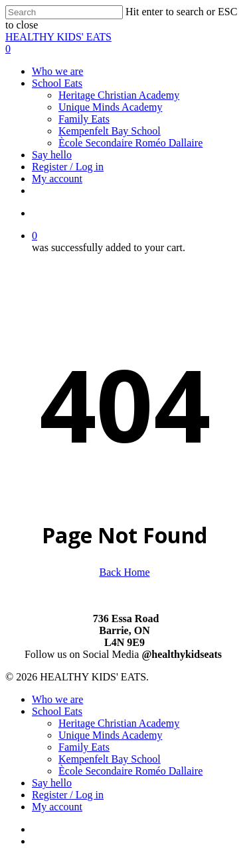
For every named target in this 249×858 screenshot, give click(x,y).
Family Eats (84, 747)
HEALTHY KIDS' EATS (58, 36)
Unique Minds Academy (110, 735)
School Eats (57, 711)
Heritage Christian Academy (118, 723)
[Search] (64, 12)
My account (57, 806)
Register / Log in (68, 794)
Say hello (52, 782)
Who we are (57, 699)
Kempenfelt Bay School (109, 759)
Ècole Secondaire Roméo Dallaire (130, 771)
